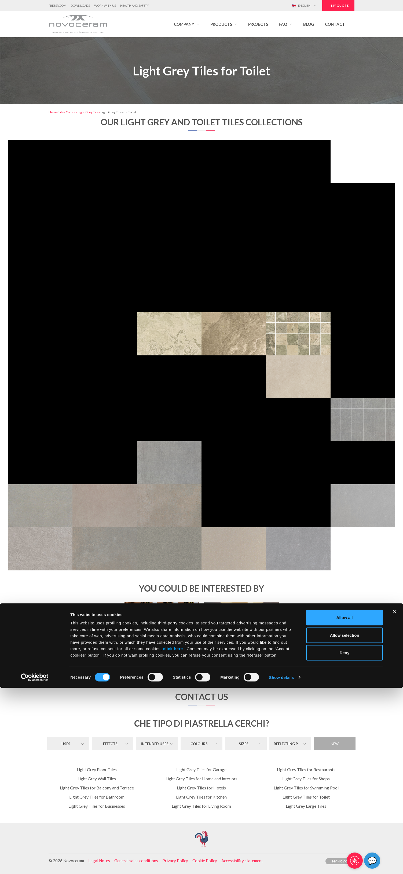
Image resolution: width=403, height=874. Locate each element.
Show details (281, 863)
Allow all (344, 803)
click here (173, 834)
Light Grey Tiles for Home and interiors (201, 778)
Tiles (61, 112)
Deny (345, 838)
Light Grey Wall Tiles (97, 778)
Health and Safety (134, 5)
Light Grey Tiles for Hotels (201, 787)
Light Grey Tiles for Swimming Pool (306, 787)
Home (53, 112)
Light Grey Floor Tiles (97, 769)
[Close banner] (395, 798)
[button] (186, 24)
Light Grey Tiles (89, 112)
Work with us (105, 5)
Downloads (80, 5)
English (301, 5)
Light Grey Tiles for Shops (306, 778)
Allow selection (344, 821)
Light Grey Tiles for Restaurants (306, 769)
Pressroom (57, 5)
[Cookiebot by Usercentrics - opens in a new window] (34, 864)
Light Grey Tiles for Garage (201, 769)
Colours (71, 112)
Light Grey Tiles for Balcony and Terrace (97, 787)
